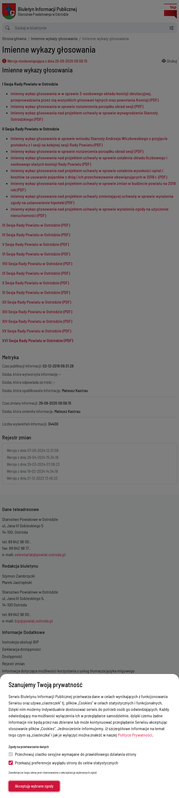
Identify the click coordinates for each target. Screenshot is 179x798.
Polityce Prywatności (135, 734)
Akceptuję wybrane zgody (34, 786)
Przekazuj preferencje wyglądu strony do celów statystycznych (63, 762)
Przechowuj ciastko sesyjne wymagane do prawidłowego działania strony (72, 754)
